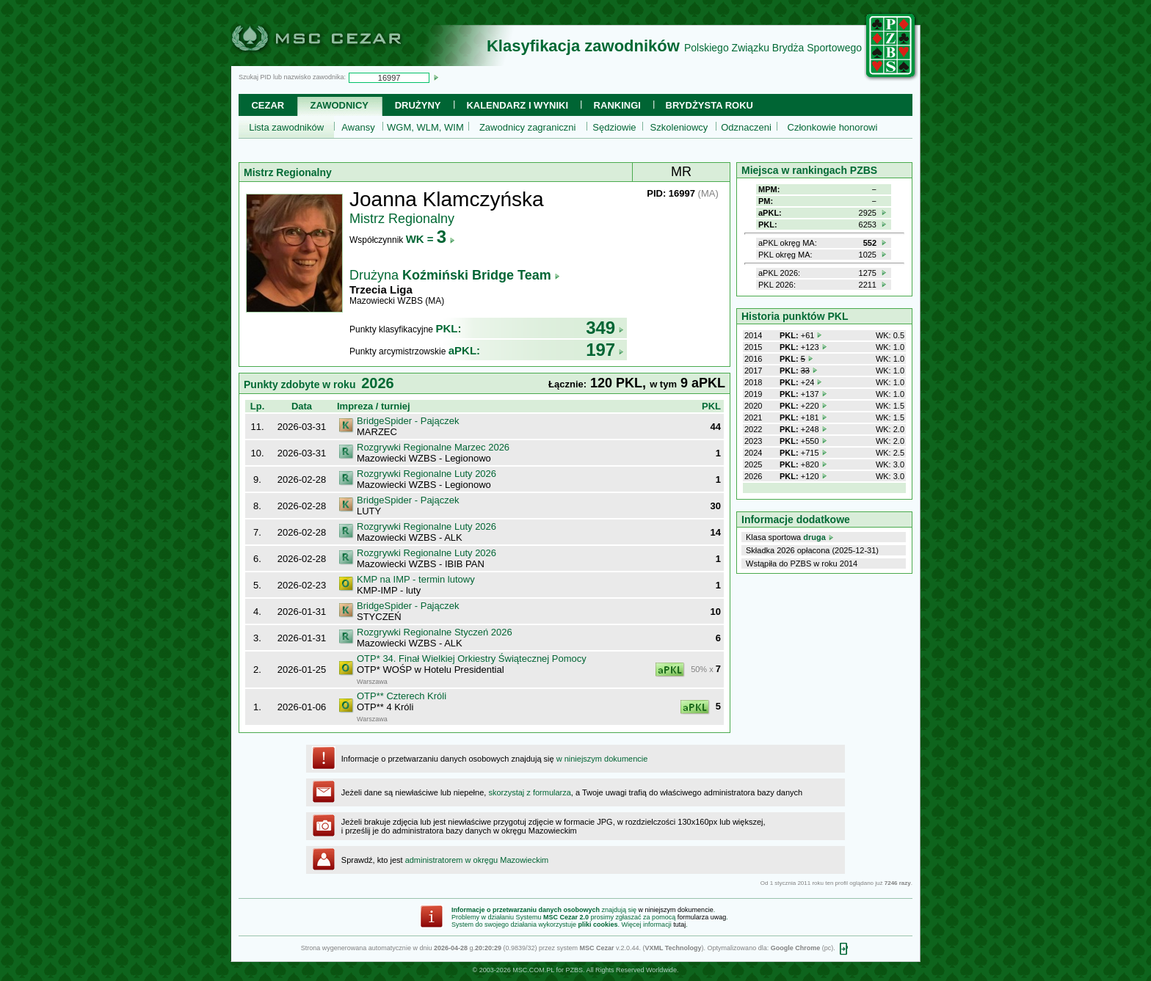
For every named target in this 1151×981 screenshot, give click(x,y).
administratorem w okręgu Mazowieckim (477, 860)
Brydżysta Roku (709, 105)
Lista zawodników (286, 127)
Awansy (357, 127)
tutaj (679, 924)
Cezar (267, 105)
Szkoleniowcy (679, 127)
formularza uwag (702, 917)
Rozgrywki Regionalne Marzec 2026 (433, 447)
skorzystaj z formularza (529, 792)
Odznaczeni (746, 127)
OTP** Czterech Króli (401, 695)
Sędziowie (614, 127)
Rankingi (617, 105)
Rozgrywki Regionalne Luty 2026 (426, 473)
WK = (430, 239)
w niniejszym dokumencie (602, 758)
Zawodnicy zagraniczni (527, 127)
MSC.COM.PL (533, 970)
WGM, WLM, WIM (425, 127)
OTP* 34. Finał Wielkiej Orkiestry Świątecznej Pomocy (472, 658)
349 (605, 328)
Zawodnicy (339, 105)
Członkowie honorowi (833, 127)
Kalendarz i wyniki (517, 105)
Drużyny (418, 105)
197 (605, 350)
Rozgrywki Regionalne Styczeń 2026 (434, 632)
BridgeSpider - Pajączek (408, 420)
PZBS (574, 970)
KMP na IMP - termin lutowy (416, 579)
